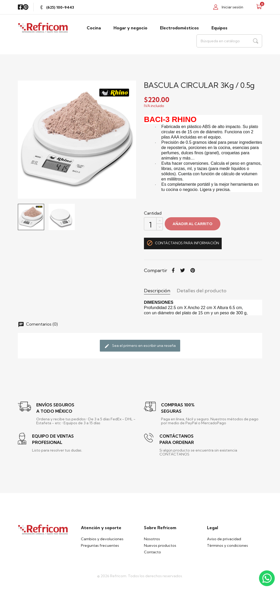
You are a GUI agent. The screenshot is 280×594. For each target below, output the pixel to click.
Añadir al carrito (192, 223)
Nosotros (152, 539)
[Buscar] (229, 40)
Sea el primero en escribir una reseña (140, 346)
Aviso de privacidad (224, 539)
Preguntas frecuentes (100, 545)
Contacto (152, 552)
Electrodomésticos (179, 27)
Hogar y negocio (130, 27)
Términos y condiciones (227, 545)
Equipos (219, 27)
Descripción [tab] (157, 291)
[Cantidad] (150, 223)
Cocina (94, 27)
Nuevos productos (160, 545)
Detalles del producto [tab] (201, 291)
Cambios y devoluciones (102, 539)
